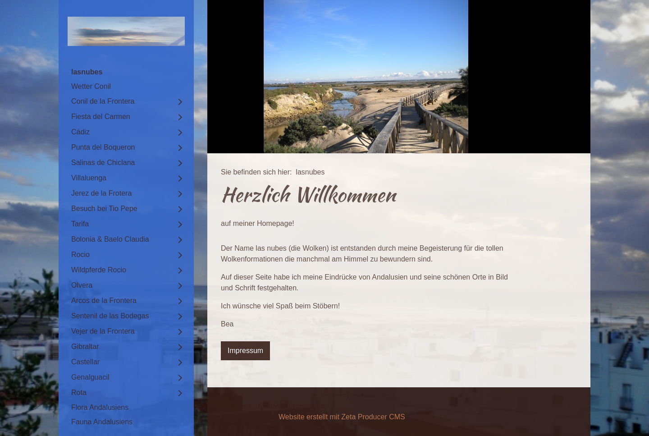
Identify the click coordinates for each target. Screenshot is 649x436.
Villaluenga (88, 178)
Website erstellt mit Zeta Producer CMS (342, 417)
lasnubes (86, 72)
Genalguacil (90, 377)
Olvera (81, 285)
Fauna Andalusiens (102, 422)
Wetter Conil (91, 86)
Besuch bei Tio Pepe (104, 208)
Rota (79, 392)
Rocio (80, 254)
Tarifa (80, 224)
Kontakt (270, 406)
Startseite (236, 406)
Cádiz (80, 132)
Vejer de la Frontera (103, 331)
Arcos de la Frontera (104, 300)
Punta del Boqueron (103, 147)
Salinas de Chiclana (103, 162)
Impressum (306, 406)
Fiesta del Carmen (100, 116)
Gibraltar (85, 346)
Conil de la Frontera (103, 101)
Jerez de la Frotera (101, 193)
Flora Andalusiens (99, 407)
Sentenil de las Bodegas (110, 316)
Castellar (85, 362)
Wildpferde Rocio (98, 270)
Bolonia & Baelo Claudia (110, 239)
